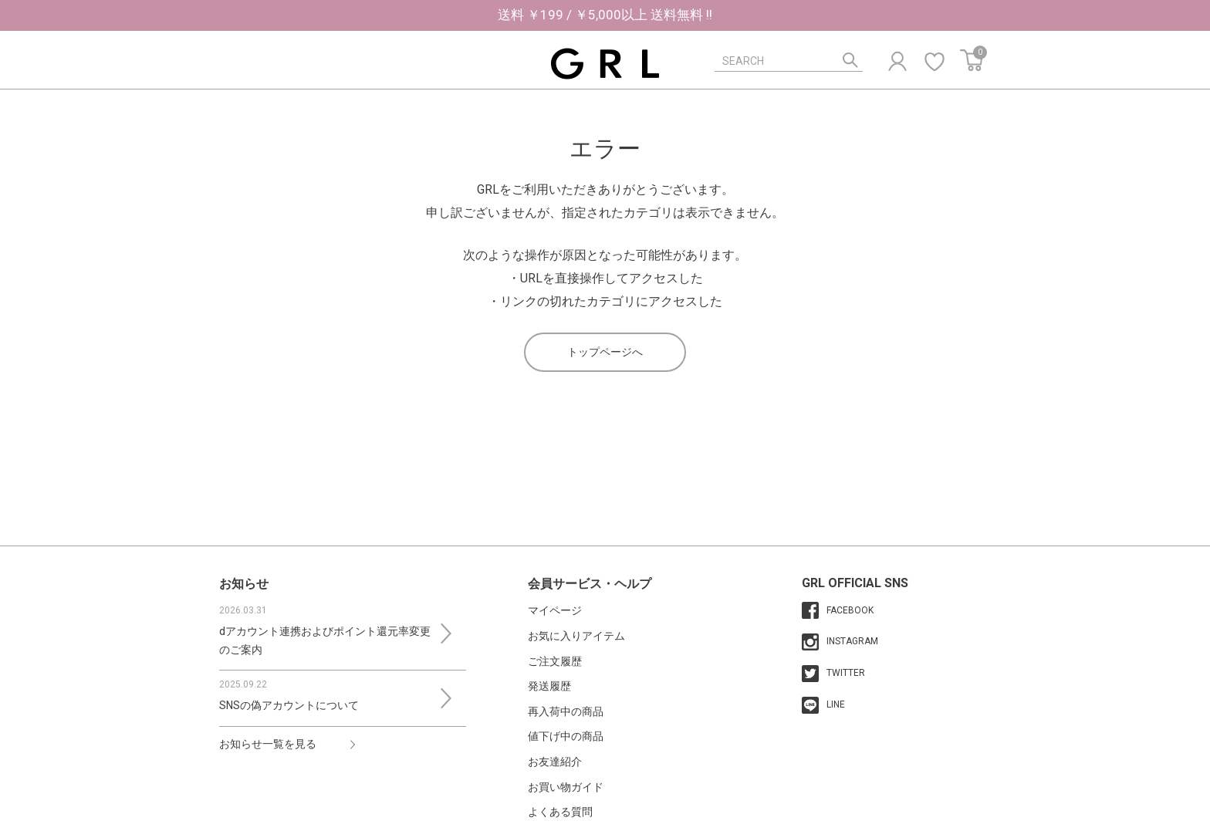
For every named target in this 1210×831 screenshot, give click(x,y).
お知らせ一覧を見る (267, 744)
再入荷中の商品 (565, 711)
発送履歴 (549, 686)
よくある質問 (560, 812)
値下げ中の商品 (565, 736)
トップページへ (605, 352)
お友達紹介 (555, 761)
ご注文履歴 (555, 661)
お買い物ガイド (565, 787)
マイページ (555, 610)
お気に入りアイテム (576, 636)
